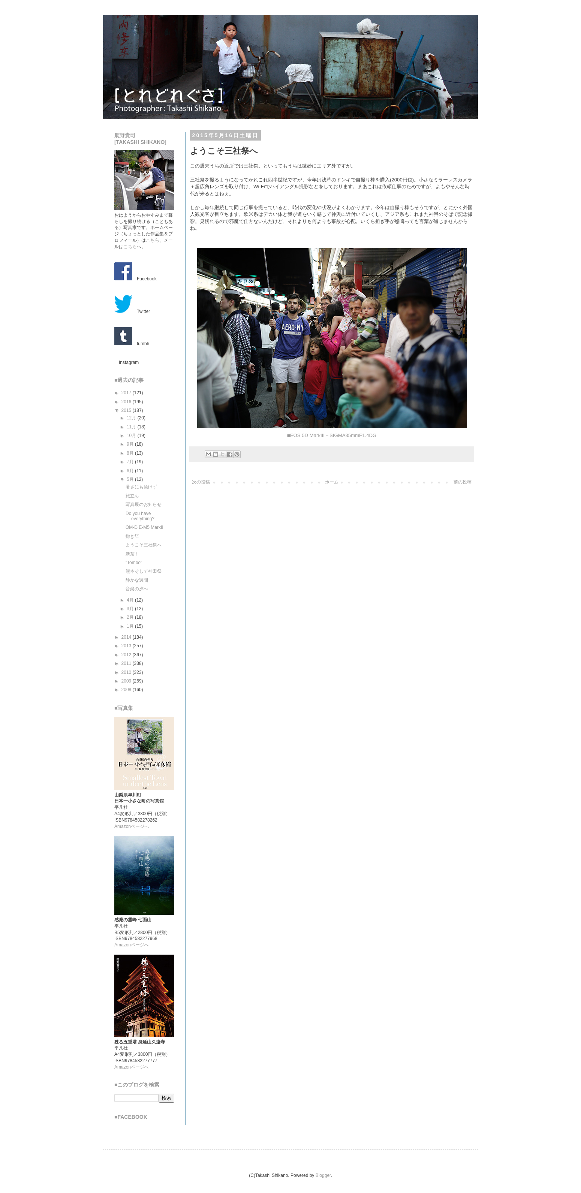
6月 (131, 470)
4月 (131, 600)
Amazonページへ (131, 826)
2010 (127, 672)
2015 (127, 410)
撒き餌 (132, 536)
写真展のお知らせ (144, 504)
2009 (127, 681)
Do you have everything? (140, 516)
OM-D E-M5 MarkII (144, 527)
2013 (127, 645)
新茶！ (132, 554)
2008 (127, 689)
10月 (132, 435)
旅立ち (132, 495)
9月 (131, 444)
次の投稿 (201, 482)
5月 (131, 479)
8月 (131, 453)
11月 (132, 427)
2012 (127, 654)
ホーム (331, 482)
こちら (152, 240)
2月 (131, 617)
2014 (127, 637)
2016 (127, 401)
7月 (131, 461)
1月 (131, 626)
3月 (131, 608)
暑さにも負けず (141, 486)
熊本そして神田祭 (144, 571)
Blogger (323, 1175)
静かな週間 (137, 580)
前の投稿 (463, 482)
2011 (127, 663)
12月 (132, 418)
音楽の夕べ (137, 588)
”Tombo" (134, 562)
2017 (127, 392)
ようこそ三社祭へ (144, 545)
